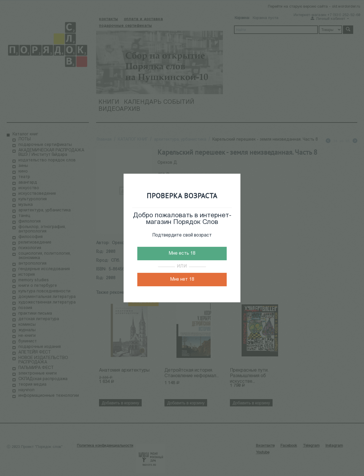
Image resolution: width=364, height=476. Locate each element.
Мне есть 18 (182, 253)
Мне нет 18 (182, 279)
